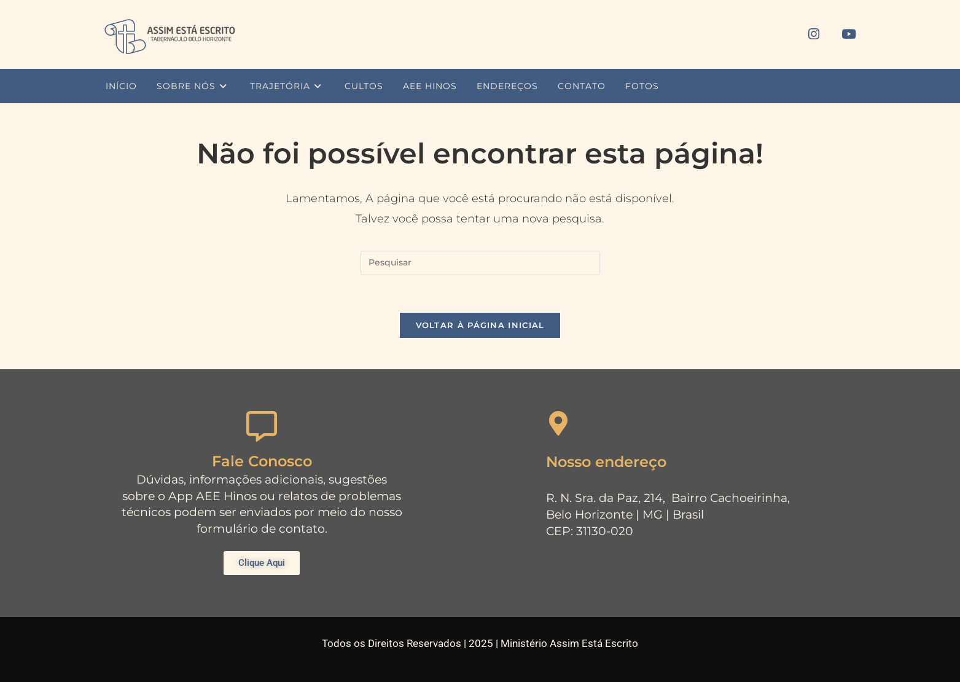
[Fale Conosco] (261, 426)
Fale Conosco (262, 461)
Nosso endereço (606, 462)
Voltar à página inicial (480, 325)
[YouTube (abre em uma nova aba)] (849, 34)
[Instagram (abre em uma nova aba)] (813, 34)
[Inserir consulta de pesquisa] (480, 263)
